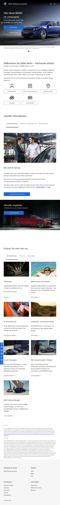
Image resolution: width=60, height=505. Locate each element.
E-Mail (20, 187)
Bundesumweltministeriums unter (11, 434)
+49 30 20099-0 (40, 187)
